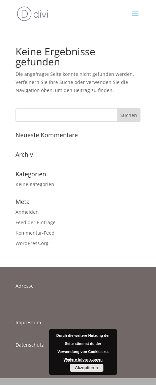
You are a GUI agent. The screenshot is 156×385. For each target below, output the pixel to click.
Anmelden (27, 212)
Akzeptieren (86, 367)
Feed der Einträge (35, 222)
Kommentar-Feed (35, 233)
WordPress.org (32, 243)
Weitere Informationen (83, 359)
